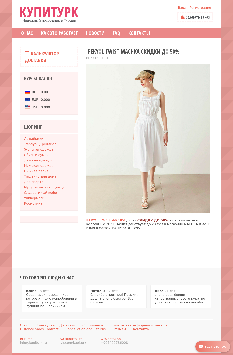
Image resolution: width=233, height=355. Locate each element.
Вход (182, 8)
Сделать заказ (195, 17)
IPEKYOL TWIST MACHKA (105, 220)
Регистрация (200, 8)
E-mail (39, 341)
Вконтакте (79, 341)
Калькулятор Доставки (42, 56)
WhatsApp (120, 341)
